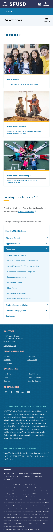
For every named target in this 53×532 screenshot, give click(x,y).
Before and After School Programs (21, 271)
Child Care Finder (27, 211)
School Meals (33, 374)
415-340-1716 (14, 423)
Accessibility (9, 473)
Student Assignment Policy (17, 305)
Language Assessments (16, 277)
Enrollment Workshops (16, 293)
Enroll (9, 11)
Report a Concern (34, 381)
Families (7, 356)
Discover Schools (13, 238)
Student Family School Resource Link (26, 411)
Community (32, 356)
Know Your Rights (34, 377)
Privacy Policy (12, 476)
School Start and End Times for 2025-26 (23, 266)
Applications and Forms (16, 255)
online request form (11, 429)
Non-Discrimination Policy (30, 473)
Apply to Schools (13, 243)
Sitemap (26, 476)
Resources (10, 249)
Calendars (7, 381)
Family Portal (9, 374)
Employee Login (10, 346)
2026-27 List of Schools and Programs (22, 261)
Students (7, 360)
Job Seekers (32, 360)
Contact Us (10, 316)
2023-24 (8, 456)
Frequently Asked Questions (19, 299)
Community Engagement (16, 310)
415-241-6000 (10, 341)
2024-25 (44, 453)
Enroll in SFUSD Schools (15, 231)
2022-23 (17, 456)
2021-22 (26, 456)
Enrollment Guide (14, 282)
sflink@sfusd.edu (38, 420)
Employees (8, 363)
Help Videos (12, 288)
